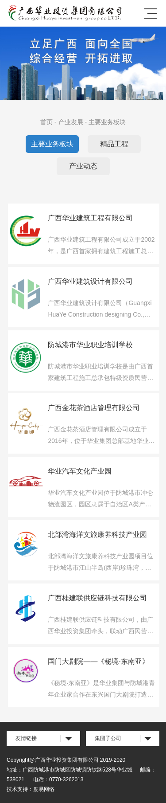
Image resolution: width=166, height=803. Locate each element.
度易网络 (43, 789)
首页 (46, 121)
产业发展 (70, 121)
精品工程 (114, 144)
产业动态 (83, 166)
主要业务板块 (107, 121)
